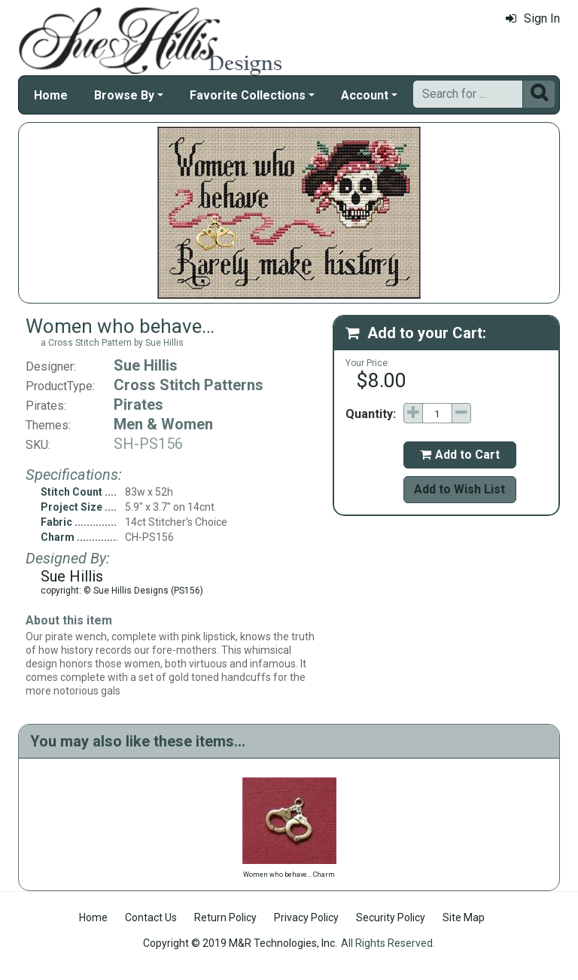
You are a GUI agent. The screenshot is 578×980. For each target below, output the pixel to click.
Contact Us (151, 917)
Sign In (533, 18)
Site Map (464, 917)
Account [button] (364, 95)
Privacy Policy (306, 917)
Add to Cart (460, 454)
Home (51, 95)
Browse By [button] (124, 95)
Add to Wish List (459, 489)
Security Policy (390, 917)
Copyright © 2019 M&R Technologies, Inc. (240, 943)
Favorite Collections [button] (248, 95)
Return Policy (225, 917)
